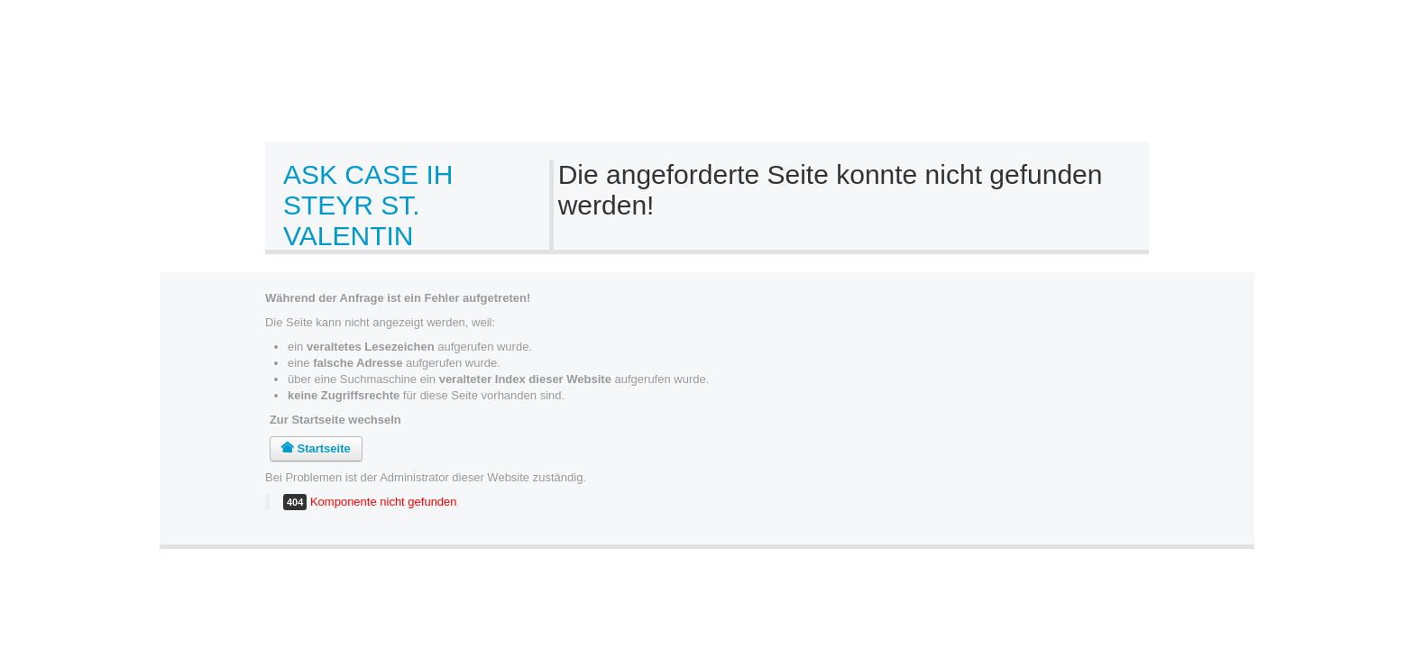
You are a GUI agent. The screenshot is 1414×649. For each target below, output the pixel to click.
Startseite (316, 448)
